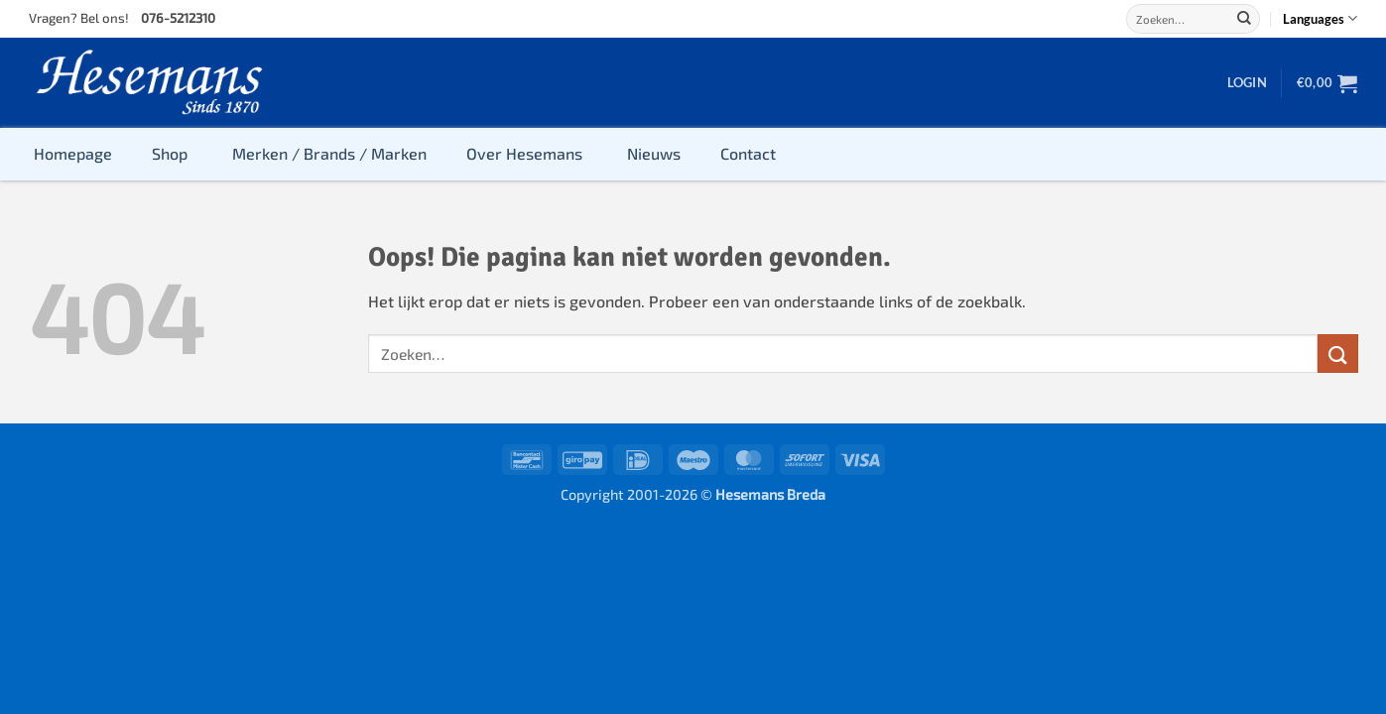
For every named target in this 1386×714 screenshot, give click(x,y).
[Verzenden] (1244, 19)
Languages (1320, 18)
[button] (1247, 82)
